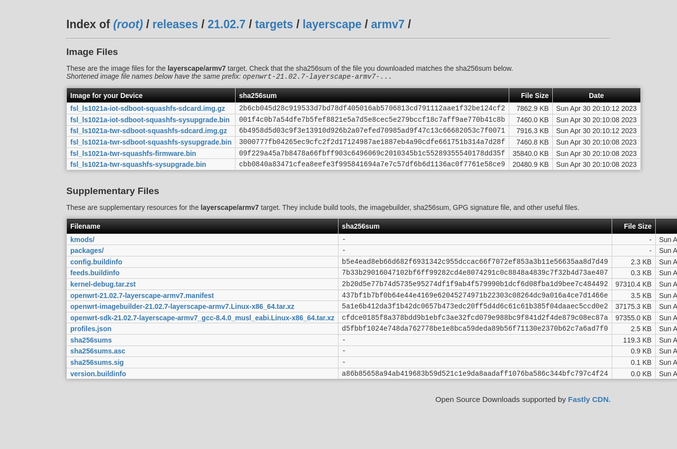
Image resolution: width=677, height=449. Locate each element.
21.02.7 (226, 24)
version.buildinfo (98, 402)
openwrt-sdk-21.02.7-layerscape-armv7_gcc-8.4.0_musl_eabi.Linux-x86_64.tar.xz (202, 339)
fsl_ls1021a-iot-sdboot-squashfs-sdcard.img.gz (147, 110)
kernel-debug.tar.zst (103, 300)
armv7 (388, 24)
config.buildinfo (96, 275)
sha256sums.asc (97, 377)
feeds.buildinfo (95, 288)
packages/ (87, 263)
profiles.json (90, 351)
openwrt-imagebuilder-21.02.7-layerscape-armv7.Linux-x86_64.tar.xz (182, 326)
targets (274, 24)
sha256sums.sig (97, 390)
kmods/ (82, 250)
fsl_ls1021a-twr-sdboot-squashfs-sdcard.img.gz (148, 136)
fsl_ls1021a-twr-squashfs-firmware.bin (133, 161)
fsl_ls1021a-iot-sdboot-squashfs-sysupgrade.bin (150, 123)
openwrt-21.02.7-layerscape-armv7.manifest (142, 313)
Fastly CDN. (589, 428)
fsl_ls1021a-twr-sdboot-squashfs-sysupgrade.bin (151, 148)
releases (175, 24)
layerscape (332, 24)
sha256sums (91, 364)
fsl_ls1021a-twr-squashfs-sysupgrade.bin (138, 174)
